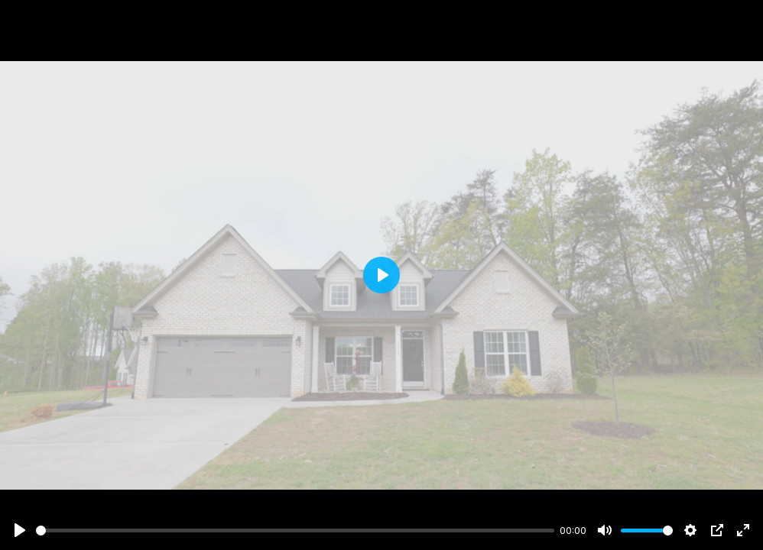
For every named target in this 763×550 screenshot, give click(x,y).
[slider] (295, 530)
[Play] (20, 530)
